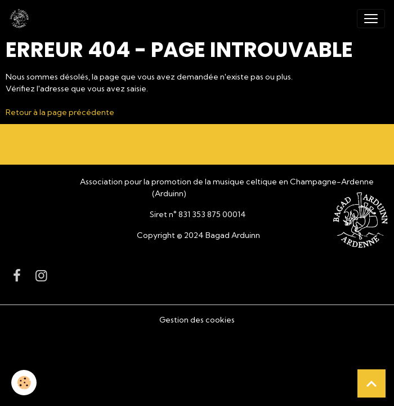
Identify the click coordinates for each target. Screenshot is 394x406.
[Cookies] (24, 382)
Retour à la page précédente (60, 112)
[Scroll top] (371, 383)
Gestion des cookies (197, 320)
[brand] (21, 18)
